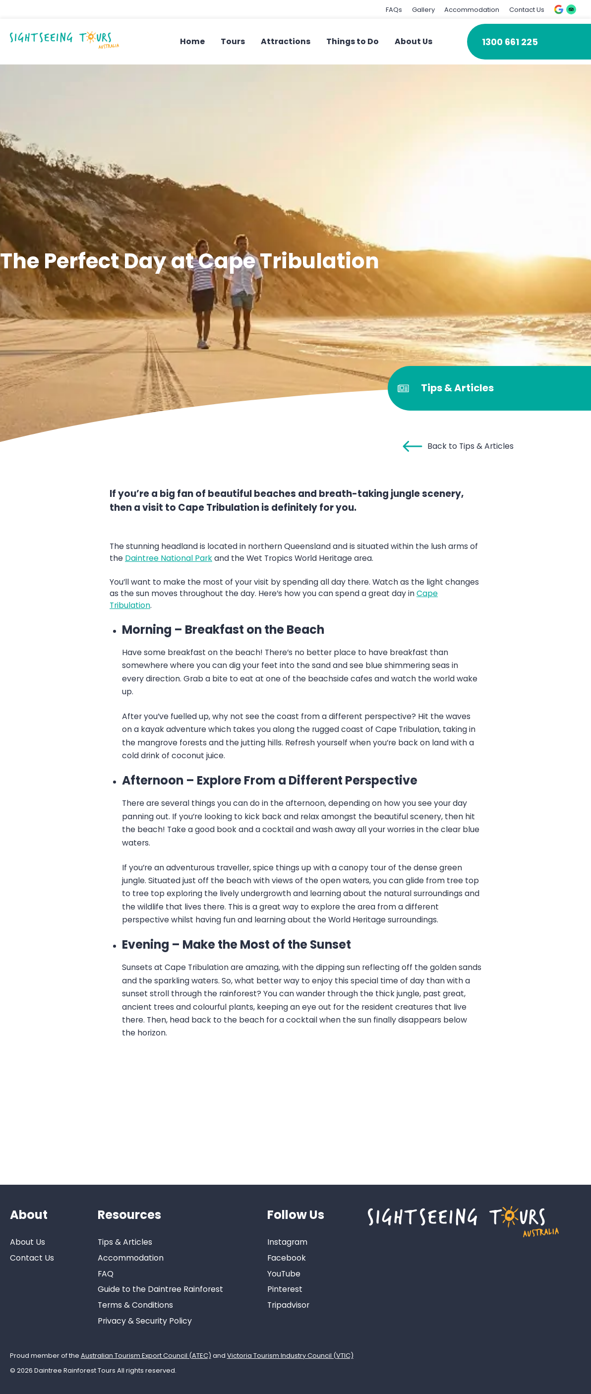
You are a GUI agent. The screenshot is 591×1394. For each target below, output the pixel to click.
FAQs (394, 9)
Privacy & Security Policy (145, 1321)
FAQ (106, 1273)
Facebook (286, 1258)
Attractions (285, 41)
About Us (413, 41)
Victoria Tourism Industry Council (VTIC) (290, 1355)
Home (192, 41)
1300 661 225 (510, 42)
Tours (233, 41)
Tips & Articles (125, 1242)
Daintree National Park (168, 558)
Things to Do (352, 41)
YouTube (283, 1273)
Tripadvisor (288, 1305)
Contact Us (526, 9)
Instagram (287, 1242)
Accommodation (471, 9)
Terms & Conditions (135, 1305)
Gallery (423, 9)
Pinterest (284, 1289)
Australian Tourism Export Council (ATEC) (146, 1355)
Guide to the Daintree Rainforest (160, 1289)
